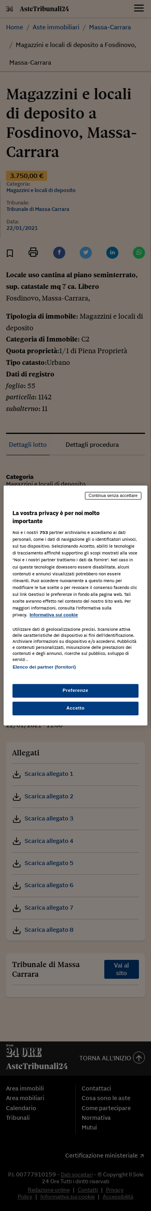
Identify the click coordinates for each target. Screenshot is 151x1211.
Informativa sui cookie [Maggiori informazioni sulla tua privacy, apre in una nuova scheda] (53, 614)
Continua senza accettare (113, 495)
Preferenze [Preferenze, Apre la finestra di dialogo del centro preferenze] (76, 690)
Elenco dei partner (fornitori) (44, 667)
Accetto (75, 708)
